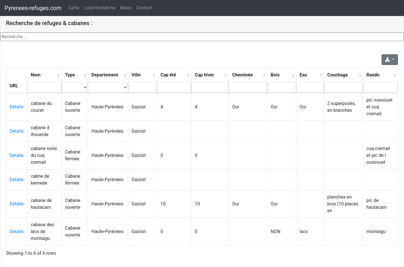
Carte (73, 8)
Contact (144, 8)
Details (17, 107)
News (126, 8)
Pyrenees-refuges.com (33, 8)
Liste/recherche (99, 8)
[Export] (389, 59)
